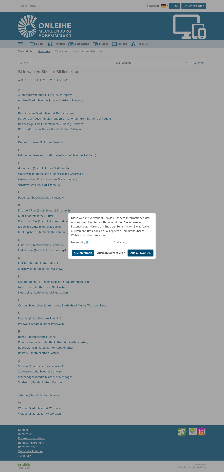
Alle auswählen (140, 253)
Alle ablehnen (83, 253)
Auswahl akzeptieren (111, 253)
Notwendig (78, 242)
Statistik (119, 242)
